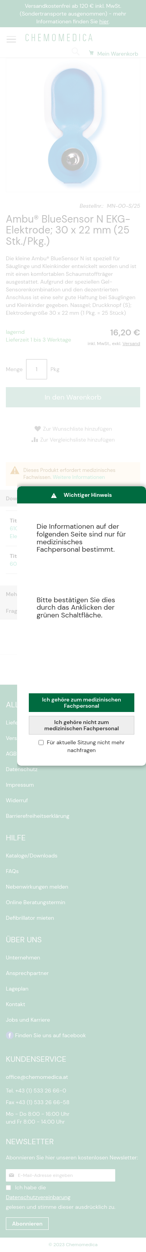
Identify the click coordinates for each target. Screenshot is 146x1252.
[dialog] (81, 626)
